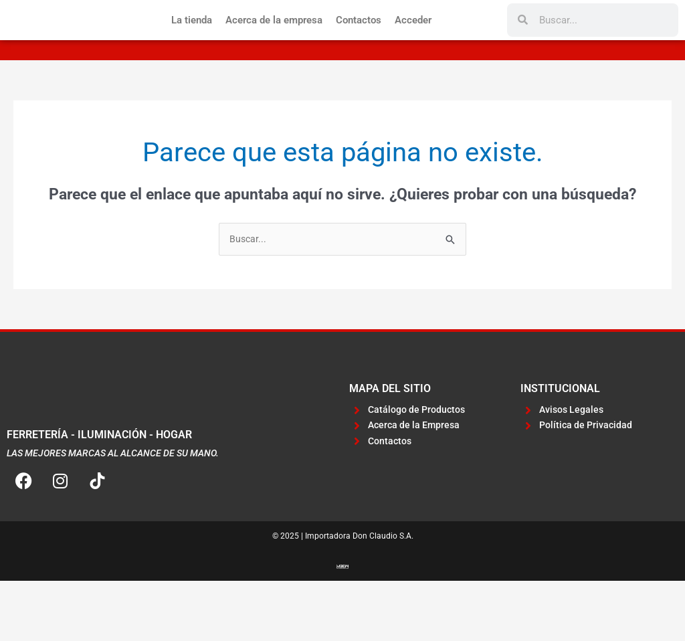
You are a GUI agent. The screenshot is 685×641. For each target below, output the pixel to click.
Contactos (358, 49)
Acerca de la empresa (273, 49)
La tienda (191, 49)
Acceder (413, 49)
